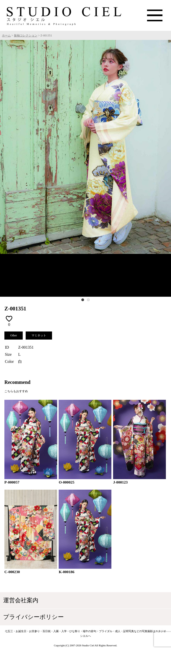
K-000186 (66, 572)
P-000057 (12, 482)
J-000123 (120, 482)
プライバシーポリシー (34, 617)
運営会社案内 (21, 600)
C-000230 (12, 572)
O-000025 (66, 482)
